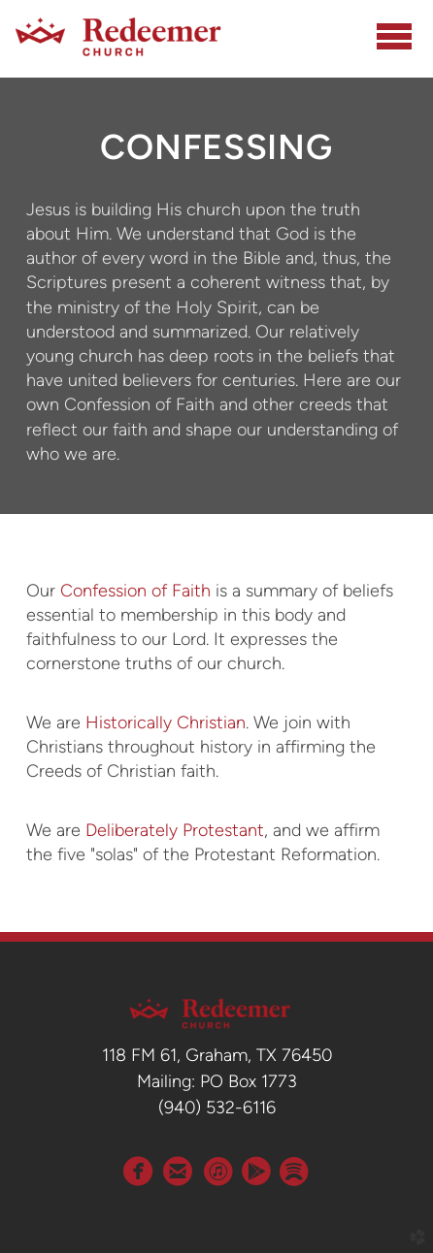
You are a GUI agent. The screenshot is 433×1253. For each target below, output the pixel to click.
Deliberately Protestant (174, 830)
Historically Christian (165, 722)
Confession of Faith (135, 590)
